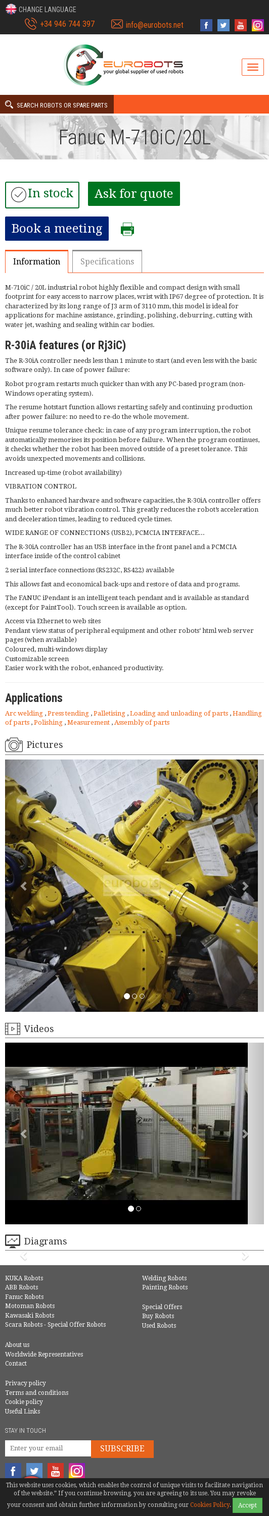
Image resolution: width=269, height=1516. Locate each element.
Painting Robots (165, 1287)
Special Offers (162, 1307)
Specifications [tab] (107, 261)
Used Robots (159, 1325)
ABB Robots (21, 1287)
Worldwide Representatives (44, 1354)
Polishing (49, 722)
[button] (40, 9)
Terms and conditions (36, 1392)
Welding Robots (164, 1278)
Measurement (89, 722)
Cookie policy (24, 1401)
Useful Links (22, 1411)
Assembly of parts (141, 722)
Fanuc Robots (24, 1297)
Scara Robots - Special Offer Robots (55, 1324)
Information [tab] (36, 261)
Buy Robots (158, 1316)
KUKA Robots (24, 1278)
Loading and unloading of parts (180, 713)
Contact (16, 1363)
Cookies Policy (210, 1504)
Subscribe (122, 1448)
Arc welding (24, 713)
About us (17, 1344)
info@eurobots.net (155, 25)
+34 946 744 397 (67, 24)
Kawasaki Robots (29, 1315)
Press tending (69, 713)
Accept (247, 1505)
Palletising (110, 713)
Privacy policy (25, 1383)
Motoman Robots (30, 1306)
